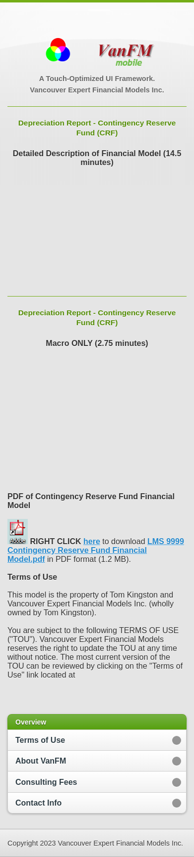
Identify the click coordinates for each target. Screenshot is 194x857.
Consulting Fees (46, 782)
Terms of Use (40, 740)
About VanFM (40, 761)
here (91, 541)
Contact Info (38, 803)
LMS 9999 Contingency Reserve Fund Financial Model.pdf (95, 550)
